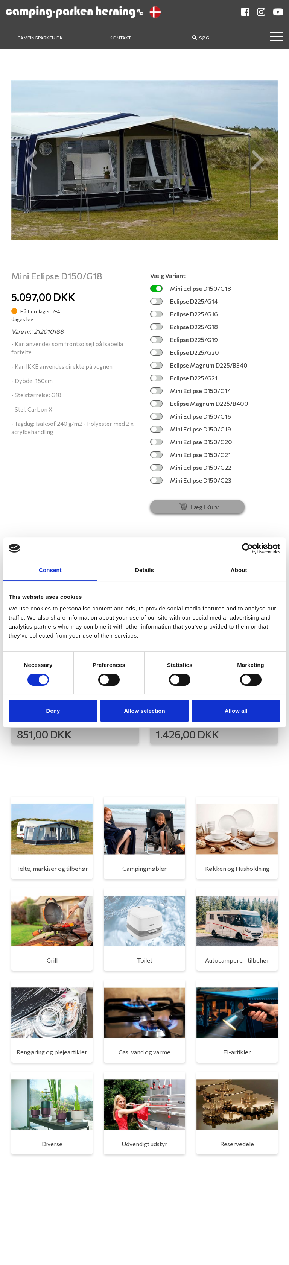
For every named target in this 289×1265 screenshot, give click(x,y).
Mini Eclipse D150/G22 (190, 467)
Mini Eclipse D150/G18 (190, 288)
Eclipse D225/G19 (184, 339)
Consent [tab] (50, 570)
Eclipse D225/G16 (184, 313)
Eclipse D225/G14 (184, 301)
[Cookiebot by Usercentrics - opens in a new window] (247, 548)
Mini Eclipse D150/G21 (190, 454)
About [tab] (239, 570)
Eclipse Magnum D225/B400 (199, 403)
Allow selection (144, 711)
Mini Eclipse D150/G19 (190, 429)
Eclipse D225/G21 (184, 377)
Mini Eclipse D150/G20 (191, 441)
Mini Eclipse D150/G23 (190, 480)
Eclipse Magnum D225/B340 (199, 365)
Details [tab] (144, 570)
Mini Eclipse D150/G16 (190, 416)
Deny (53, 711)
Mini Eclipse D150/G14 (190, 390)
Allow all (236, 711)
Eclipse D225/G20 (184, 352)
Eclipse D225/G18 (184, 326)
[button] (31, 160)
